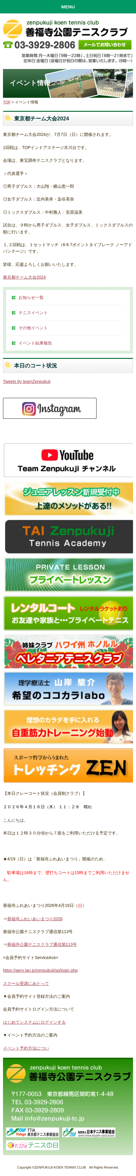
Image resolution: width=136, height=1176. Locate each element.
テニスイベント (33, 312)
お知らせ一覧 (31, 297)
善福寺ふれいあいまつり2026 (34, 918)
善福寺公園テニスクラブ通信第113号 (42, 944)
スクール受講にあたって (26, 983)
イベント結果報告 (35, 343)
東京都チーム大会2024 (24, 277)
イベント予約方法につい (26, 1048)
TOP (6, 102)
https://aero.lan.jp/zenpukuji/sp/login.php (40, 970)
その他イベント (33, 327)
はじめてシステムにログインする (34, 1022)
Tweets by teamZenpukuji (27, 381)
